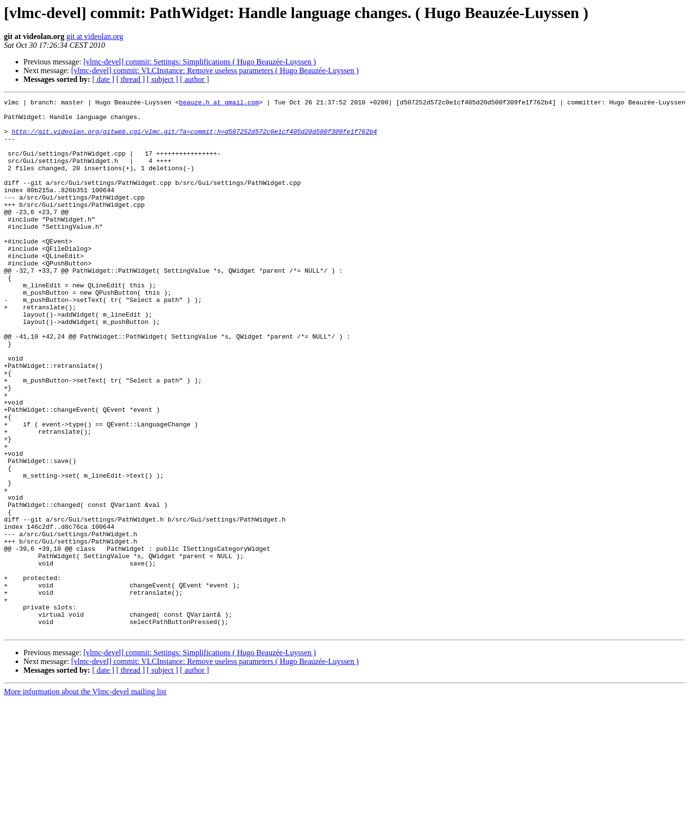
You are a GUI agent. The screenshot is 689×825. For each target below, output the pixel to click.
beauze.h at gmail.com (219, 103)
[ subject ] (162, 79)
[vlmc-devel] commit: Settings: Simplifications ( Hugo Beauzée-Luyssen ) (199, 62)
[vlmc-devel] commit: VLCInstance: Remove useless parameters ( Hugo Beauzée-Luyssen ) (215, 70)
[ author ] (194, 79)
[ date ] (103, 79)
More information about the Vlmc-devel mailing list (85, 798)
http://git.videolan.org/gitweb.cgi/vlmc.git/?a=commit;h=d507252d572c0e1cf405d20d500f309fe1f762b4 (194, 138)
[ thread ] (130, 79)
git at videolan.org (94, 36)
